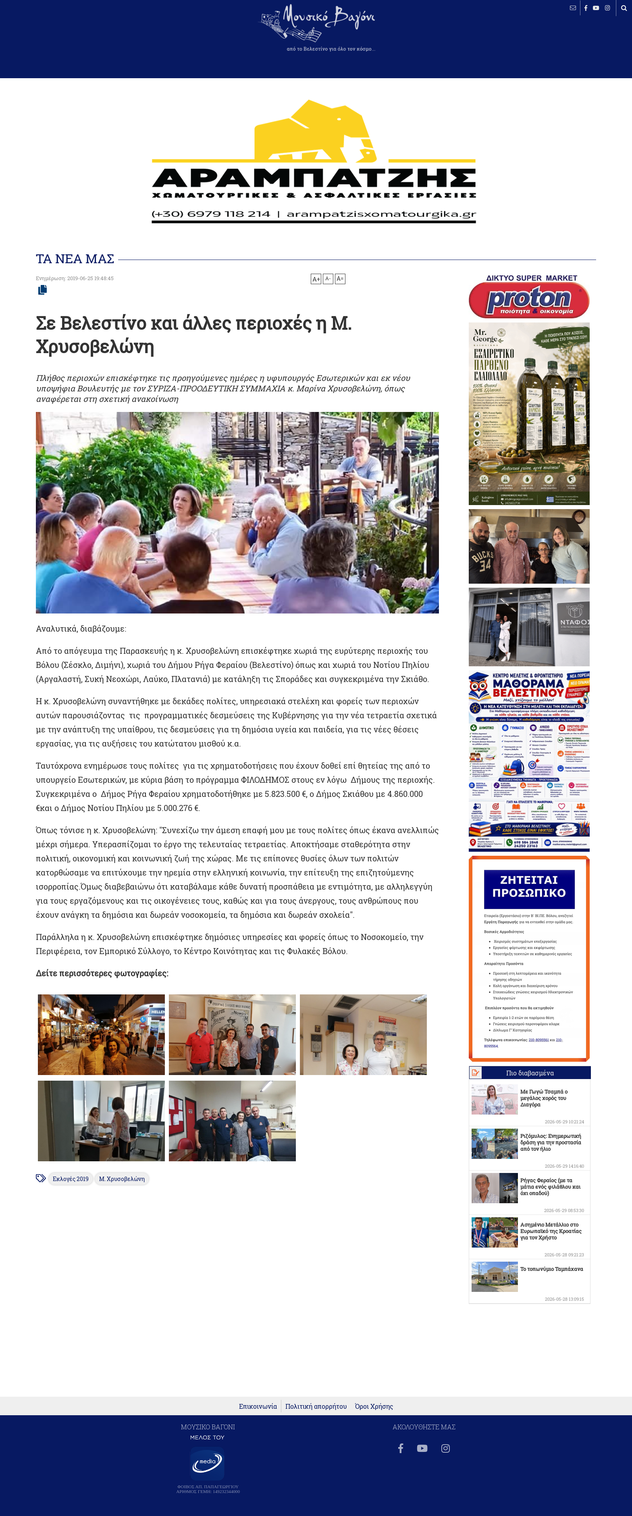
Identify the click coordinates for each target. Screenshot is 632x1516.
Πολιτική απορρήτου (316, 1410)
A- (328, 278)
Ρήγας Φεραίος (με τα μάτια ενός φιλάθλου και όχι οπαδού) (550, 1186)
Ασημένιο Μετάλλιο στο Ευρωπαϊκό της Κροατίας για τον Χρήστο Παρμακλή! (551, 1234)
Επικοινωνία (258, 1410)
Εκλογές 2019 (71, 1179)
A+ (316, 279)
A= (340, 278)
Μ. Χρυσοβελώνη (122, 1179)
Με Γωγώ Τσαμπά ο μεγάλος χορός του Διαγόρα (544, 1098)
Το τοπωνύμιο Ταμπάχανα (551, 1269)
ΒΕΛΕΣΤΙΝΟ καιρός (49, 34)
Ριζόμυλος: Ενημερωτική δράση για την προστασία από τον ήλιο (550, 1142)
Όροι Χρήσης (374, 1410)
